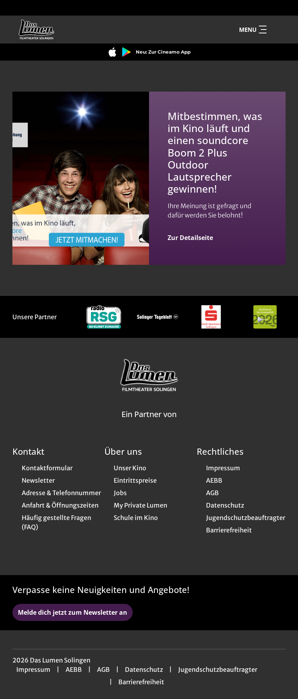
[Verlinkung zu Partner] (104, 317)
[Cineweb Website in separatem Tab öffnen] (149, 424)
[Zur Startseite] (66, 29)
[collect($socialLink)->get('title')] (14, 8)
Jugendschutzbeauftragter (217, 669)
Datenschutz (144, 669)
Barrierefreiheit (141, 682)
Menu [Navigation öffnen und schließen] (253, 29)
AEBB (74, 669)
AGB (103, 669)
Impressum (33, 669)
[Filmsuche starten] (278, 29)
